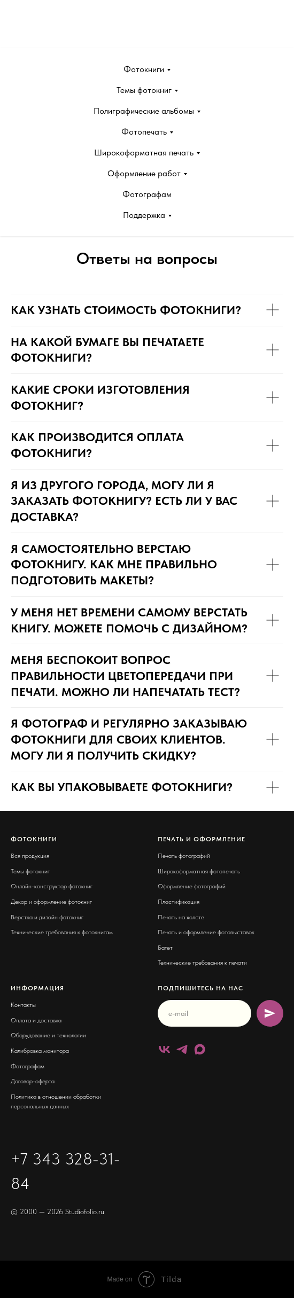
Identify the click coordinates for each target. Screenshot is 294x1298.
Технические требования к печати (202, 962)
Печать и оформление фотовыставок (206, 932)
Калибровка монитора (40, 1050)
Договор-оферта (33, 1081)
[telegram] (182, 1049)
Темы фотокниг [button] (144, 90)
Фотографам (147, 194)
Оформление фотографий (192, 886)
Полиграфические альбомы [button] (144, 111)
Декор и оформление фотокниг (51, 901)
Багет (165, 947)
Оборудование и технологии (48, 1035)
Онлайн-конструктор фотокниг (51, 886)
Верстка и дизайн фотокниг (47, 917)
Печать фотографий (184, 855)
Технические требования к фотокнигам (62, 932)
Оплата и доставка (36, 1020)
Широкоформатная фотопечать (199, 871)
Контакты (23, 1004)
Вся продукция (30, 855)
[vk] (164, 1049)
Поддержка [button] (144, 215)
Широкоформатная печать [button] (144, 152)
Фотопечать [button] (144, 132)
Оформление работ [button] (144, 173)
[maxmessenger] (199, 1049)
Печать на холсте (181, 917)
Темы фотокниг (30, 871)
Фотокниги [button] (143, 69)
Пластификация (178, 901)
